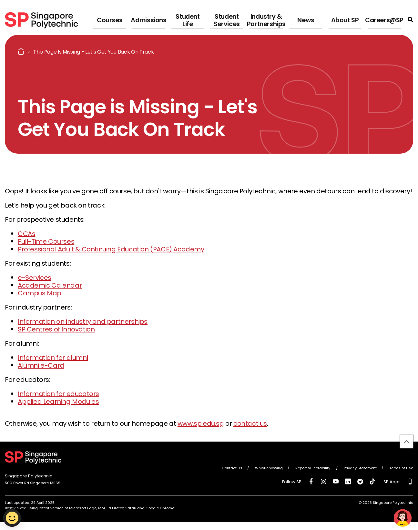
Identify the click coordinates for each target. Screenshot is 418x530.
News (306, 19)
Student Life (187, 19)
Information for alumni (53, 357)
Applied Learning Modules (58, 401)
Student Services (224, 19)
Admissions (147, 19)
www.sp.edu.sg (201, 423)
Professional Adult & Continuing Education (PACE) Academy (111, 249)
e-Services (34, 277)
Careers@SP (385, 19)
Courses (107, 19)
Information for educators (58, 393)
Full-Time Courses (46, 241)
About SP (343, 19)
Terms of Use (401, 468)
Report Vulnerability (313, 468)
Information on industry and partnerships (83, 321)
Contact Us (232, 468)
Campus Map (39, 293)
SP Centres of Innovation (56, 329)
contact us (250, 423)
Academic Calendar (50, 285)
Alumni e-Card (41, 365)
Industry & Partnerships (265, 19)
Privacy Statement (360, 468)
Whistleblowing (269, 468)
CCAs (26, 233)
